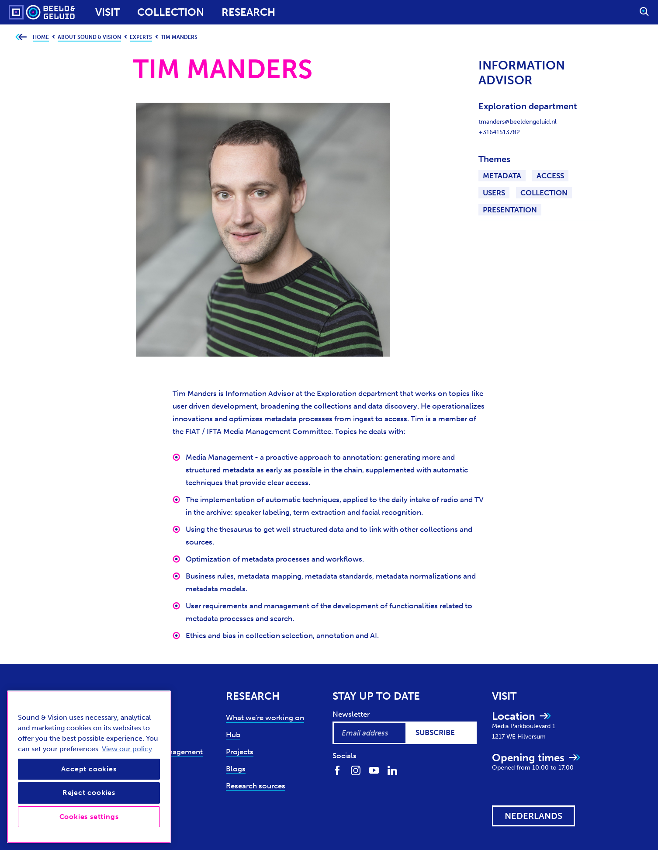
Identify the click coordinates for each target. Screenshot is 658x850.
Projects (239, 751)
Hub (233, 734)
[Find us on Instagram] (355, 769)
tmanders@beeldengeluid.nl (517, 121)
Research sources (255, 785)
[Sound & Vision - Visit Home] (25, 12)
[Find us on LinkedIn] (392, 769)
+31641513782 (499, 132)
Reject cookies (88, 792)
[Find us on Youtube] (374, 769)
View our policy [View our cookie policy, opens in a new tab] (127, 749)
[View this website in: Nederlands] (533, 815)
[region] (89, 766)
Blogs (236, 768)
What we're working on (265, 717)
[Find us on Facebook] (337, 769)
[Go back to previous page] (20, 37)
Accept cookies (88, 769)
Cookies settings (89, 816)
